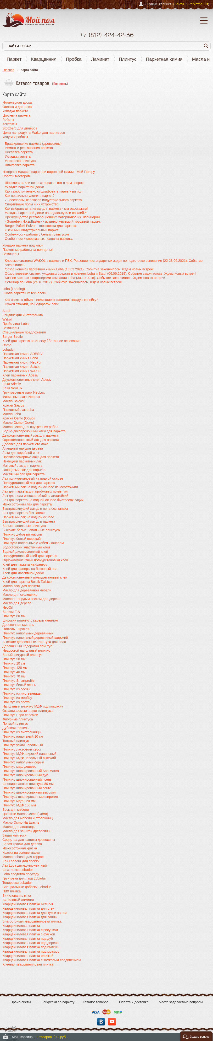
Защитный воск (14, 835)
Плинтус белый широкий (21, 539)
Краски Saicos (13, 405)
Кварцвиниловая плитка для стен (28, 908)
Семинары (10, 254)
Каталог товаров (95, 1002)
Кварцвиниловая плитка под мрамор (30, 951)
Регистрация (198, 4)
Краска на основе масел (21, 852)
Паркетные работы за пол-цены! (27, 250)
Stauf (6, 311)
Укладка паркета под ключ (22, 245)
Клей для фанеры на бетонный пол (29, 569)
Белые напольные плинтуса (24, 526)
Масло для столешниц (19, 594)
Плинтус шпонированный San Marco (30, 771)
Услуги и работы (15, 137)
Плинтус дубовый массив (22, 534)
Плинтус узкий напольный (22, 745)
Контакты (9, 124)
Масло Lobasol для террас (23, 857)
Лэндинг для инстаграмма (22, 315)
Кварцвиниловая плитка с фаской (28, 934)
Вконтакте (101, 1021)
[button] (196, 1036)
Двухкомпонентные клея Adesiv (26, 379)
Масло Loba (11, 414)
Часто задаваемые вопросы (181, 1002)
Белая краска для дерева (22, 844)
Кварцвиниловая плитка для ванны (29, 917)
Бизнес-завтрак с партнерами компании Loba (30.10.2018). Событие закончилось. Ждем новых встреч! (85, 278)
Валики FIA (11, 612)
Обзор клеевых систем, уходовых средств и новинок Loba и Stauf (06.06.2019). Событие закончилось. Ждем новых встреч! (100, 273)
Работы (8, 120)
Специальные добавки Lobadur (26, 887)
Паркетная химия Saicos (21, 367)
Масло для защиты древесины (26, 831)
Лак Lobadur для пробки (20, 861)
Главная (8, 70)
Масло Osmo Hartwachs (20, 822)
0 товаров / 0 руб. (51, 1037)
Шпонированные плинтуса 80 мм (28, 784)
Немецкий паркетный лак (22, 461)
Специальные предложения (24, 332)
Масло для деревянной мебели (26, 590)
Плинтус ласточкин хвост (21, 749)
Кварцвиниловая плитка (21, 926)
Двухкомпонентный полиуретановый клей (34, 577)
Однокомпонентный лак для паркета (30, 440)
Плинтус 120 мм (15, 668)
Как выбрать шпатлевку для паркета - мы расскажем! (46, 208)
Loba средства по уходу (20, 874)
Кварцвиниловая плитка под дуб (27, 938)
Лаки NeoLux (12, 388)
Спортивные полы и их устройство (31, 204)
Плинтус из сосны (16, 689)
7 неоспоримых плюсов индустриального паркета (43, 200)
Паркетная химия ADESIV (22, 354)
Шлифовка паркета (19, 165)
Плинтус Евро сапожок (20, 715)
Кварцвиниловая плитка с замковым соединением (41, 960)
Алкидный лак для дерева (22, 448)
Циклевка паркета (16, 115)
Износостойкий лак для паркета (27, 504)
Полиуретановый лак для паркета (28, 483)
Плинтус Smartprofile (18, 680)
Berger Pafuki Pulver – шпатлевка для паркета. (41, 226)
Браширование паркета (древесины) (33, 143)
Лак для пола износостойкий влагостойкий (35, 496)
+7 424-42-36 (107, 35)
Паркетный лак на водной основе (28, 517)
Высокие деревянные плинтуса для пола (34, 642)
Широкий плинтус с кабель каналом (30, 620)
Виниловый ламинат (18, 900)
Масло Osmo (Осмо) (18, 422)
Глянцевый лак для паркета (23, 470)
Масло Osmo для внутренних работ (30, 427)
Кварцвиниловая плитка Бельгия (27, 904)
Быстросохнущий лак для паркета (28, 521)
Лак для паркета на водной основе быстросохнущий (43, 500)
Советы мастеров (16, 176)
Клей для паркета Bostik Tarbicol (27, 582)
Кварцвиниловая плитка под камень (30, 947)
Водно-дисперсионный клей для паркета (34, 431)
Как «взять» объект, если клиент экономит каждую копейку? (51, 300)
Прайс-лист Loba (15, 324)
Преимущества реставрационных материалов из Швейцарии (52, 217)
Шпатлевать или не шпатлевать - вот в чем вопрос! (44, 183)
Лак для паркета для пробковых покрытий (34, 491)
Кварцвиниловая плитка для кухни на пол (34, 913)
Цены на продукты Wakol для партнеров (33, 132)
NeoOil (7, 607)
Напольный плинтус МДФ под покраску (32, 706)
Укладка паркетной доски (24, 187)
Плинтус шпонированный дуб (25, 775)
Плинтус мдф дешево (19, 766)
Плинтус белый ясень (19, 685)
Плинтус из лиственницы (21, 693)
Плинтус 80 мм (14, 616)
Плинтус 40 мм (14, 672)
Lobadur (8, 349)
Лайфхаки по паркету (57, 1002)
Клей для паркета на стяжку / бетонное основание (41, 341)
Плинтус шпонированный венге (26, 788)
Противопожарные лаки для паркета (30, 457)
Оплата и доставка (17, 107)
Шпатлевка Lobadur (17, 870)
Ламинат (100, 59)
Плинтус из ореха (16, 702)
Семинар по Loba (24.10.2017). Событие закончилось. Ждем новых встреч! (63, 282)
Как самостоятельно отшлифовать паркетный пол (43, 191)
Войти (179, 4)
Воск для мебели (15, 809)
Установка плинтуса (20, 161)
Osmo (6, 345)
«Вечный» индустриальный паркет (32, 230)
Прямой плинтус (15, 723)
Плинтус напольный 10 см (22, 736)
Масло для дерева (16, 603)
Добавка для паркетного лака (25, 444)
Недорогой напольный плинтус (26, 650)
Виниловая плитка (16, 895)
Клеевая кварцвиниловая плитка (27, 964)
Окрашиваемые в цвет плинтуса (27, 711)
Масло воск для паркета (21, 586)
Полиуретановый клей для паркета (29, 556)
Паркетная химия (164, 59)
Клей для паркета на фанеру (24, 564)
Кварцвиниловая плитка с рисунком (30, 930)
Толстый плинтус (15, 741)
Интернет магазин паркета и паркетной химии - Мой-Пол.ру (48, 172)
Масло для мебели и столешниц (27, 818)
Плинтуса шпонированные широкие (30, 797)
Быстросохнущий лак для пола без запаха (35, 508)
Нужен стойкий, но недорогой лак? (32, 304)
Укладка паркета (15, 111)
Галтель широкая (15, 629)
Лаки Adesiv (11, 384)
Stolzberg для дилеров (19, 128)
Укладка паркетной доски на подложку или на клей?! (46, 213)
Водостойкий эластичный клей (26, 547)
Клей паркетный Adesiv (20, 375)
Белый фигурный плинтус (22, 655)
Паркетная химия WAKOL (22, 371)
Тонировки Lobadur (17, 883)
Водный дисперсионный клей (25, 551)
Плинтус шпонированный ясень (27, 779)
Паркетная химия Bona (20, 358)
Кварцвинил (43, 59)
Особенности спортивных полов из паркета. (39, 239)
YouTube (112, 1021)
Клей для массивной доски (23, 573)
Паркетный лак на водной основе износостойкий (40, 487)
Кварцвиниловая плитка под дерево (30, 943)
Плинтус (127, 59)
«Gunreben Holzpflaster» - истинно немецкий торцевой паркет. (53, 221)
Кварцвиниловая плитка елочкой (27, 956)
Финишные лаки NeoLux (21, 397)
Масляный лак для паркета (23, 474)
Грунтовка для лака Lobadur (24, 878)
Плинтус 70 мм (14, 676)
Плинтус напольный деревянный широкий (35, 637)
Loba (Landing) (13, 289)
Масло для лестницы (18, 827)
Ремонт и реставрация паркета (29, 148)
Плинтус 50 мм (14, 659)
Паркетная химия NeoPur (22, 362)
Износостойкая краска (19, 848)
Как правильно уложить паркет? (30, 196)
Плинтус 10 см (13, 663)
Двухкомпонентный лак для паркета (30, 435)
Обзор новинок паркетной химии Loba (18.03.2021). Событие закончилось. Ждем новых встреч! (79, 269)
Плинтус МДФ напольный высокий (29, 758)
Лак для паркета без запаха (23, 513)
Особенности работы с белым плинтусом (37, 234)
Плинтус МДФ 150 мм (19, 805)
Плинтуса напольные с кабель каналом (33, 543)
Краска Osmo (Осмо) (18, 418)
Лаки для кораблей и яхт (21, 453)
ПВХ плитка (11, 891)
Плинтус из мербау (17, 698)
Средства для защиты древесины (28, 840)
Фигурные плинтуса (17, 719)
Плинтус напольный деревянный (27, 633)
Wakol (6, 319)
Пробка (74, 59)
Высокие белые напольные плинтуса (31, 530)
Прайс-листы (21, 1002)
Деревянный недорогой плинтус (27, 646)
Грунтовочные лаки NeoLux (23, 392)
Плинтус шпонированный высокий (29, 792)
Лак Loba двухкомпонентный (24, 865)
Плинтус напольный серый (23, 762)
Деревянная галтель (18, 625)
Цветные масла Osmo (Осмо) (25, 814)
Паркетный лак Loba (18, 410)
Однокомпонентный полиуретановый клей (35, 560)
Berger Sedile (12, 336)
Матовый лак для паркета (22, 465)
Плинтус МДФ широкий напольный (29, 754)
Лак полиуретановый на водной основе (32, 478)
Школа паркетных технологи (24, 293)
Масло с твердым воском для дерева (31, 599)
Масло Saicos (13, 401)
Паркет (14, 59)
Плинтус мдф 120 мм (18, 801)
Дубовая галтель (15, 728)
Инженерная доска (17, 102)
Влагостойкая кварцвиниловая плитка (32, 921)
